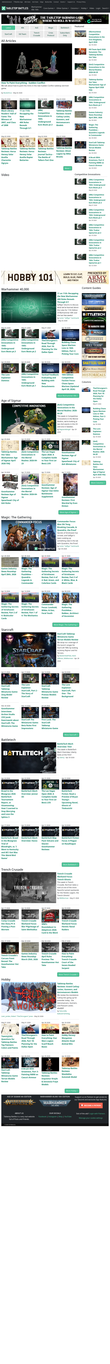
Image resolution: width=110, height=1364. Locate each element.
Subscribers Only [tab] (65, 34)
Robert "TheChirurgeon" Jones (22, 1016)
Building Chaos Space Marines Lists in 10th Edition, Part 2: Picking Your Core (70, 348)
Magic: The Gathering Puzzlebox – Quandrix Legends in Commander (97, 130)
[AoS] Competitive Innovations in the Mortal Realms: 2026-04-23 (30, 457)
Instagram (52, 1116)
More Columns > (98, 483)
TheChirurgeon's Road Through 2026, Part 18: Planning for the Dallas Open (49, 346)
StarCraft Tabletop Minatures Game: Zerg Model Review (9, 692)
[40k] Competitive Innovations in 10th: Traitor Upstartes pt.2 (96, 244)
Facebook (42, 1116)
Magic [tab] (50, 28)
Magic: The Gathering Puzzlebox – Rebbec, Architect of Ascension (70, 610)
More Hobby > (72, 1091)
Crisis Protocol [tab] (50, 34)
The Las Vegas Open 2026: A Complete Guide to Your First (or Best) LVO (49, 457)
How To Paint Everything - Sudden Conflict (23, 82)
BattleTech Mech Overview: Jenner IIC (29, 794)
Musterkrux (7, 93)
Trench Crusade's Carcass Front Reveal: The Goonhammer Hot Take (10, 961)
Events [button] (62, 2)
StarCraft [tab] (8, 34)
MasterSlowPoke (65, 656)
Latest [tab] (8, 28)
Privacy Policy (81, 2)
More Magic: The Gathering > (66, 625)
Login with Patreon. (97, 1113)
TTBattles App (18, 2)
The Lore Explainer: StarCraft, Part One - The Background (69, 690)
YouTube (68, 1116)
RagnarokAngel (64, 429)
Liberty (61, 757)
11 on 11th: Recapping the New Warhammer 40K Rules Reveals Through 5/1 (26, 119)
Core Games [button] (49, 8)
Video (91, 8)
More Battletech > (70, 864)
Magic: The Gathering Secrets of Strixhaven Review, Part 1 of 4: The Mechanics (30, 610)
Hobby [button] (83, 8)
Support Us (71, 2)
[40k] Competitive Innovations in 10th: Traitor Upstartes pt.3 (96, 229)
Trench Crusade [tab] (36, 34)
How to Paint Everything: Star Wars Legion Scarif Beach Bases (49, 1041)
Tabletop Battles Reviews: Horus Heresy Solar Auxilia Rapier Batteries (27, 154)
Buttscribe (48, 2)
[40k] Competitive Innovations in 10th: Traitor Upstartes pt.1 (96, 259)
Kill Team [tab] (22, 34)
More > (68, 168)
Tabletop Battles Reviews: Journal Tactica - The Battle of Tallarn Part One (46, 154)
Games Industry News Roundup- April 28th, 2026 (96, 115)
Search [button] (105, 8)
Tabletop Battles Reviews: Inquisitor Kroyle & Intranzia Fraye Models (50, 1078)
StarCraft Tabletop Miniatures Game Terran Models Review (97, 146)
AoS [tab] (36, 28)
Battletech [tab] (65, 28)
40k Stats (27, 2)
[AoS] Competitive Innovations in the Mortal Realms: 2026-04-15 (30, 491)
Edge (41, 2)
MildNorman (68, 658)
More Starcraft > (71, 735)
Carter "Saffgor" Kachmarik (69, 318)
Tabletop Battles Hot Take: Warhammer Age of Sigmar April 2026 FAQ (97, 84)
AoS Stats (35, 2)
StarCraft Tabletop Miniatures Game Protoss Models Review (50, 692)
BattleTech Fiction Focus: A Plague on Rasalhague (70, 841)
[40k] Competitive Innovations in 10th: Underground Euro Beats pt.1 (97, 101)
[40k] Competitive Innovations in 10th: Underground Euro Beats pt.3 (97, 183)
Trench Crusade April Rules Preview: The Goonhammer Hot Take (50, 959)
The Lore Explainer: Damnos (6, 377)
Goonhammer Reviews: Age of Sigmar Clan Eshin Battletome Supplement (50, 491)
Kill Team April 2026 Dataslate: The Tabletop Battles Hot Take (97, 53)
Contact (56, 2)
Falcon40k (63, 1011)
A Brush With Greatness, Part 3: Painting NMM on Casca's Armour (96, 161)
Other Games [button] (62, 8)
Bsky (61, 1116)
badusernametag (63, 1014)
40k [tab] (22, 28)
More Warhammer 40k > (68, 395)
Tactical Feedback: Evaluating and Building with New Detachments (50, 380)
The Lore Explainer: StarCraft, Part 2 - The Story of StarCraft (29, 690)
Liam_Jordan (5, 1016)
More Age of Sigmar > (69, 512)
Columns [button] (74, 8)
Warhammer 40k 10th (36, 8)
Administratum (7, 2)
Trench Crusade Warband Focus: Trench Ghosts (64, 876)
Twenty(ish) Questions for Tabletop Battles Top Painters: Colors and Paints (9, 1042)
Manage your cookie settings (91, 1118)
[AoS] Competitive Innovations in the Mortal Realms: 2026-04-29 (97, 68)
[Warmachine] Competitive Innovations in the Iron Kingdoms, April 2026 (97, 36)
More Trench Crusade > (68, 974)
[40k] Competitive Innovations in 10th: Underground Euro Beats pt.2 (97, 199)
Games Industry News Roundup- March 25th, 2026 (29, 956)
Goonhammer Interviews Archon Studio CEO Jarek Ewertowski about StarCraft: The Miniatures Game (10, 717)
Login (98, 8)
